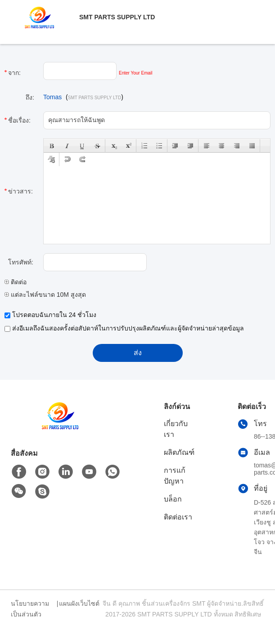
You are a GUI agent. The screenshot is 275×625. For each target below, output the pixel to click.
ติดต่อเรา (178, 517)
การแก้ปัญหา (174, 476)
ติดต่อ (16, 282)
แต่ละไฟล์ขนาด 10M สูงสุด (45, 294)
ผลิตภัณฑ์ (179, 452)
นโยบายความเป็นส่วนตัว (30, 609)
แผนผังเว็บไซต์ (79, 603)
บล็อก (173, 499)
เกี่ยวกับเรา (176, 429)
